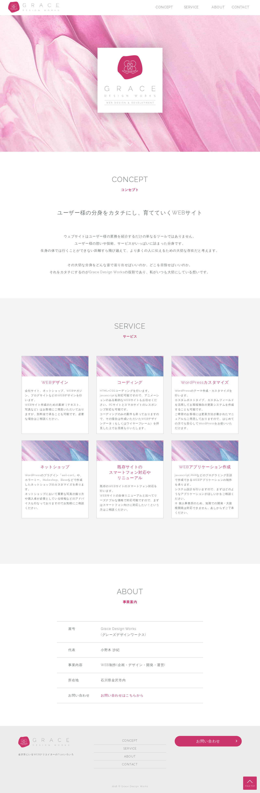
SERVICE (191, 7)
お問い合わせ (208, 741)
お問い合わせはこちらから (122, 695)
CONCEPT (164, 7)
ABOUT (218, 7)
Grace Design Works (33, 7)
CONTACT (240, 7)
